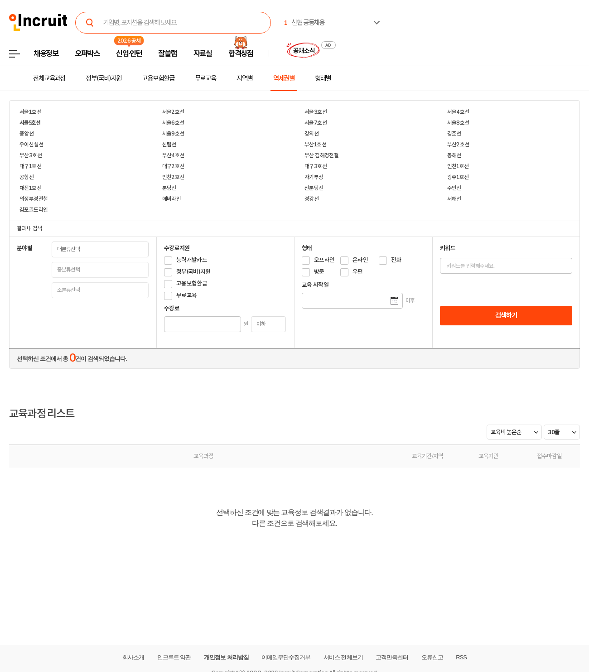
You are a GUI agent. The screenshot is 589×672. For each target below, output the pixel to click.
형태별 (323, 78)
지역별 (245, 78)
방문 (319, 272)
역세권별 (284, 78)
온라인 (360, 260)
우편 (357, 272)
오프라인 (324, 260)
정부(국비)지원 (103, 78)
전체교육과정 (49, 78)
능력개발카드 (191, 260)
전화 (396, 260)
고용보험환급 (158, 78)
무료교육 (206, 78)
